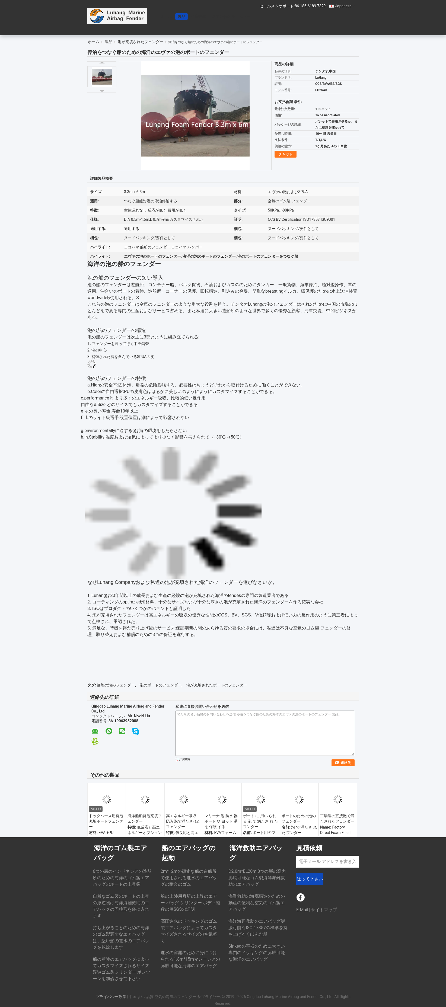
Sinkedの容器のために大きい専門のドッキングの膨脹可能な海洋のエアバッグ (256, 953)
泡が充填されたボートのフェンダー (216, 685)
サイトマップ (324, 909)
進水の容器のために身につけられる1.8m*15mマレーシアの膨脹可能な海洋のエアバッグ (190, 959)
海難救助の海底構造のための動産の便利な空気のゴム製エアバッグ (256, 903)
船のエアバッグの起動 (189, 853)
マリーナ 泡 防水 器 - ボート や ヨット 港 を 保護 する (222, 821)
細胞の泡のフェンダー (116, 685)
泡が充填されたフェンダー (140, 42)
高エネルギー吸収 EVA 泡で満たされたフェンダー (183, 821)
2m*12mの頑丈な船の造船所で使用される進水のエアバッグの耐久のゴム (189, 878)
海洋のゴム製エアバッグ (120, 853)
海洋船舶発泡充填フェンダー (145, 818)
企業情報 (198, 16)
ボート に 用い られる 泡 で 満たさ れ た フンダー (260, 821)
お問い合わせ (223, 16)
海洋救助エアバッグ (256, 853)
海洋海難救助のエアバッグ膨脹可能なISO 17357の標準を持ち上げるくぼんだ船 (258, 928)
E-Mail (302, 909)
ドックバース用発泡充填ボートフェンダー (106, 821)
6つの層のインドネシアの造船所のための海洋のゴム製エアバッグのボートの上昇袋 (122, 878)
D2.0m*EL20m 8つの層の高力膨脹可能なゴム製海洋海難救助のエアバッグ (257, 878)
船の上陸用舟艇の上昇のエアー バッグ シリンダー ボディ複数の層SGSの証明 (190, 903)
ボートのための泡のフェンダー (299, 818)
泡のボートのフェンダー (160, 685)
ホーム (166, 16)
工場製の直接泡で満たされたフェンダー (337, 818)
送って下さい (310, 879)
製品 (181, 16)
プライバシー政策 (111, 997)
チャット (248, 16)
